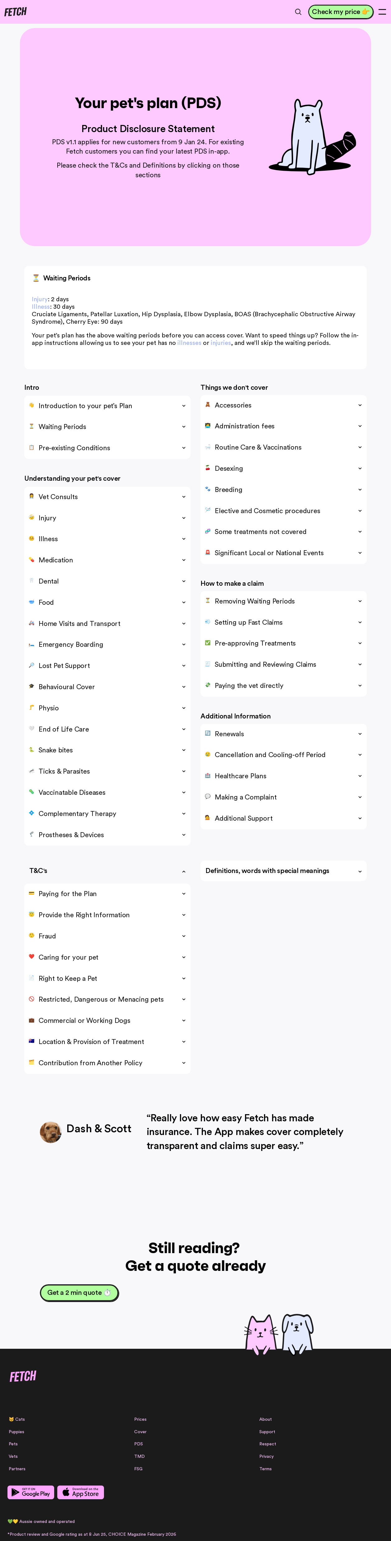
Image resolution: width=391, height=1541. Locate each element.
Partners (129, 1439)
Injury (40, 299)
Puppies (128, 1402)
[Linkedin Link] (55, 1417)
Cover (202, 1402)
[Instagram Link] (24, 1417)
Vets (125, 1427)
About (272, 1390)
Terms (272, 1439)
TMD (201, 1427)
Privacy (273, 1427)
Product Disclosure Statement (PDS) (101, 1504)
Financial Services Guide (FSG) (253, 1504)
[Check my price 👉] (334, 13)
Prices (202, 1390)
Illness (41, 307)
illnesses (189, 343)
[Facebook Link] (34, 1417)
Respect (274, 1414)
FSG (200, 1439)
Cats (132, 1390)
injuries (221, 343)
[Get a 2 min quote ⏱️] (79, 1292)
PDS (200, 1414)
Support (274, 1402)
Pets (125, 1414)
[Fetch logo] (39, 13)
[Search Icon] (290, 13)
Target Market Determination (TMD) (177, 1504)
